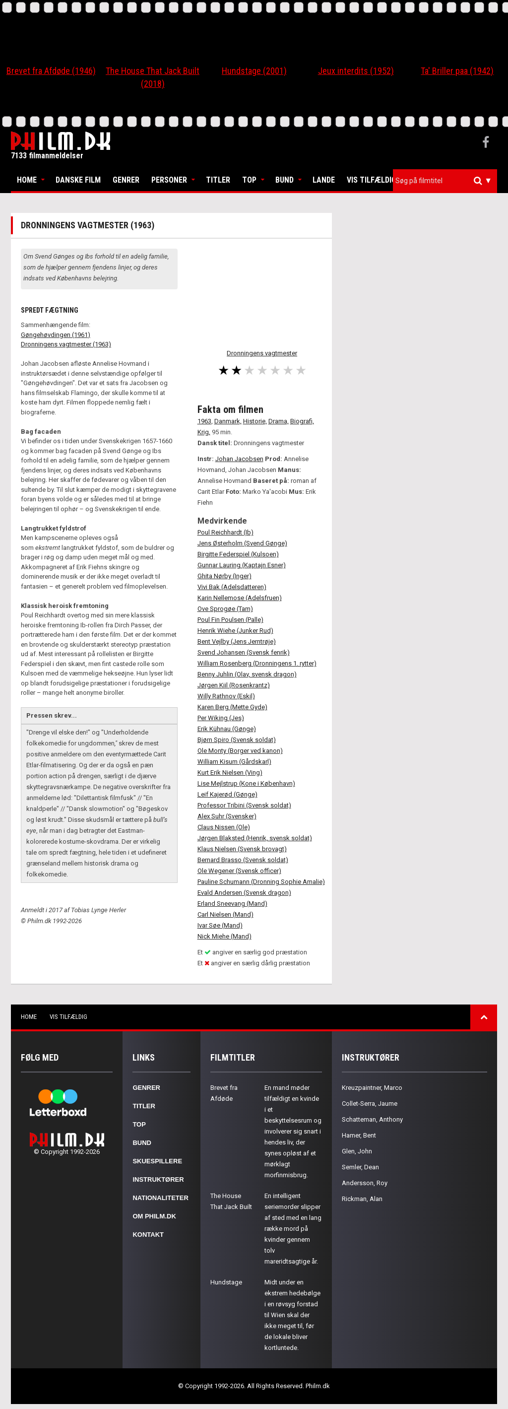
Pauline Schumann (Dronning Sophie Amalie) (261, 881)
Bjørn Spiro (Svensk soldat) (236, 739)
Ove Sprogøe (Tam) (225, 608)
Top (249, 180)
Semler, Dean (360, 1167)
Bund (284, 180)
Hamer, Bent (359, 1135)
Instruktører (158, 1179)
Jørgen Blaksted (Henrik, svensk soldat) (254, 838)
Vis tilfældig (371, 180)
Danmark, (228, 421)
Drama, (278, 421)
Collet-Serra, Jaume (369, 1103)
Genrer (126, 180)
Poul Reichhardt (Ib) (225, 532)
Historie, (255, 421)
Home (27, 180)
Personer (169, 180)
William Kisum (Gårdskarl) (234, 761)
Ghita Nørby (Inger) (224, 576)
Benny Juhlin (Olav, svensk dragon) (247, 674)
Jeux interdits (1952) (356, 71)
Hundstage (226, 1282)
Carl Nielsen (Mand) (225, 914)
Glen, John (357, 1151)
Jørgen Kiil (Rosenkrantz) (233, 685)
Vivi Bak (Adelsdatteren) (231, 587)
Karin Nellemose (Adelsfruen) (239, 598)
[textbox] (447, 181)
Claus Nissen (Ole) (223, 827)
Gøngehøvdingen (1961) (55, 334)
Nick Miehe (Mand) (224, 936)
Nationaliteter (160, 1198)
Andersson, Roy (364, 1183)
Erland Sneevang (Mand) (232, 903)
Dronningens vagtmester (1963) (66, 344)
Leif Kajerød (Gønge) (227, 794)
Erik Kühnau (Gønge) (226, 729)
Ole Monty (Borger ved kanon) (240, 750)
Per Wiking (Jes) (220, 718)
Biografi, (302, 421)
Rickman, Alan (362, 1199)
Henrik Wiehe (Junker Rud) (235, 630)
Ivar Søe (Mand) (220, 925)
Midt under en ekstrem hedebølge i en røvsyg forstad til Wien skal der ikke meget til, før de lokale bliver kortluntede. (292, 1314)
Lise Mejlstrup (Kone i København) (246, 783)
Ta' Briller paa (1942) (457, 71)
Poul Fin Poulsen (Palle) (230, 619)
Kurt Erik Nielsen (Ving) (229, 772)
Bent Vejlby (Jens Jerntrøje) (236, 641)
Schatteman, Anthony (372, 1119)
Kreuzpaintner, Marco (372, 1087)
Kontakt (148, 1234)
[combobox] (445, 181)
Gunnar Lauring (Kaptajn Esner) (241, 565)
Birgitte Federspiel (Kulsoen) (238, 554)
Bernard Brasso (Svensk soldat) (242, 860)
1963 (204, 421)
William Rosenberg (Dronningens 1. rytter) (257, 663)
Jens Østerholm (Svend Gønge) (242, 543)
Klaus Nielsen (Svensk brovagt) (242, 849)
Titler (218, 180)
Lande (324, 180)
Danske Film (78, 180)
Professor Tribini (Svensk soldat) (244, 805)
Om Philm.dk (154, 1216)
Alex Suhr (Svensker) (226, 816)
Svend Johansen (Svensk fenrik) (243, 652)
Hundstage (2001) (254, 71)
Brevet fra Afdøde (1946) (51, 71)
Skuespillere (157, 1161)
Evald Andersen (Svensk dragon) (244, 892)
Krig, (203, 432)
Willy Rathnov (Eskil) (226, 696)
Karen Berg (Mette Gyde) (232, 707)
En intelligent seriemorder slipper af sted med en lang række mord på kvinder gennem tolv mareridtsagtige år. (292, 1228)
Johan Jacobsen (239, 459)
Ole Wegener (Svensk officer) (239, 870)
